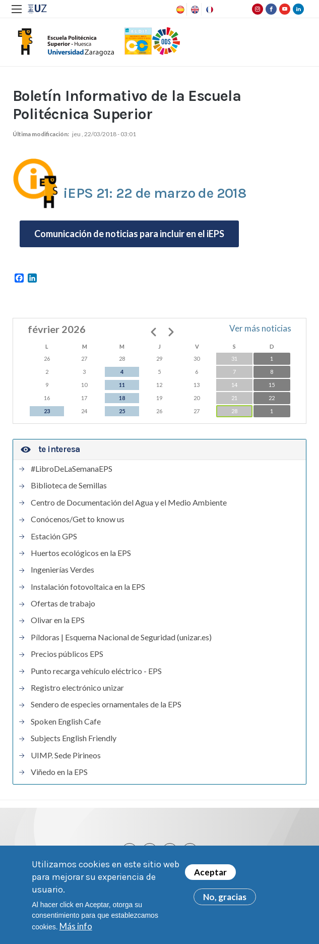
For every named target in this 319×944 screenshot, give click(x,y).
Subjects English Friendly (73, 738)
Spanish (179, 9)
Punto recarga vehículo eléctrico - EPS (96, 671)
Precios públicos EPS (67, 653)
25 (122, 411)
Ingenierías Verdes (62, 569)
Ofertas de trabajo (63, 603)
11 (122, 384)
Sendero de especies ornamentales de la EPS (106, 704)
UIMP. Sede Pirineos (66, 755)
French (209, 9)
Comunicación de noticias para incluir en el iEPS (129, 233)
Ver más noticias (260, 328)
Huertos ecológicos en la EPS (81, 553)
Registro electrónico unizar (77, 687)
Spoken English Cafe (66, 721)
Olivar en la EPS (58, 620)
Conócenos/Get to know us (77, 519)
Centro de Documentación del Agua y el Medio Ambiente (129, 502)
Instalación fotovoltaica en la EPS (88, 586)
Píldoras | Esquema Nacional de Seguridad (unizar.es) (121, 637)
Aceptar (210, 872)
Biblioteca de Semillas (69, 485)
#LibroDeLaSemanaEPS (71, 468)
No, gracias (224, 897)
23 (47, 411)
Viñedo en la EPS (59, 771)
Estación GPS (54, 536)
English (194, 9)
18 (122, 398)
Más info (75, 926)
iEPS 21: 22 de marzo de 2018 (154, 193)
